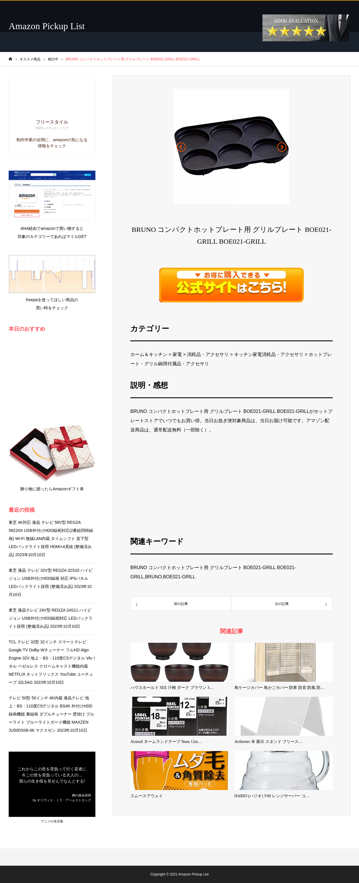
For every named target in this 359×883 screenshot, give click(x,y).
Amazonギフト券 (68, 489)
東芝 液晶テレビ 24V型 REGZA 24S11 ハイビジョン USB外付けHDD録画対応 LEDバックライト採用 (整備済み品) (50, 618)
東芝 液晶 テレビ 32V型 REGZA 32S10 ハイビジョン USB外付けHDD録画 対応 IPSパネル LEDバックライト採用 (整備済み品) (50, 578)
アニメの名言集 (52, 821)
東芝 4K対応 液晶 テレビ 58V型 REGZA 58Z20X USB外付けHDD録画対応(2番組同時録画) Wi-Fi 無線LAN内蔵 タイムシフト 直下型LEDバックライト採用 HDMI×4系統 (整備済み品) (51, 538)
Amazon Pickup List (47, 26)
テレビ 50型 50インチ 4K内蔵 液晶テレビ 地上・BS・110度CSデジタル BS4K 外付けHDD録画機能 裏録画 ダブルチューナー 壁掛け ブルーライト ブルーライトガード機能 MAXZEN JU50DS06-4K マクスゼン (51, 714)
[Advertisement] (232, 484)
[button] (181, 147)
